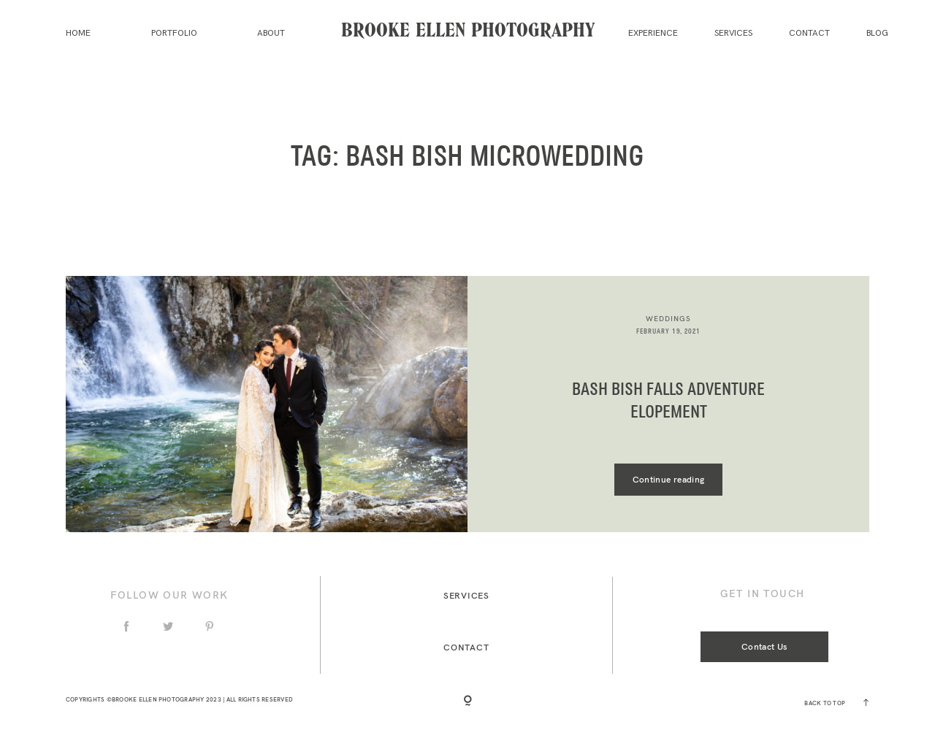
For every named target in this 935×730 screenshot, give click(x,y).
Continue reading (669, 479)
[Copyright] (467, 701)
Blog (877, 33)
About (271, 33)
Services (733, 33)
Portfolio (174, 33)
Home (78, 33)
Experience (653, 33)
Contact (809, 33)
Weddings (668, 318)
